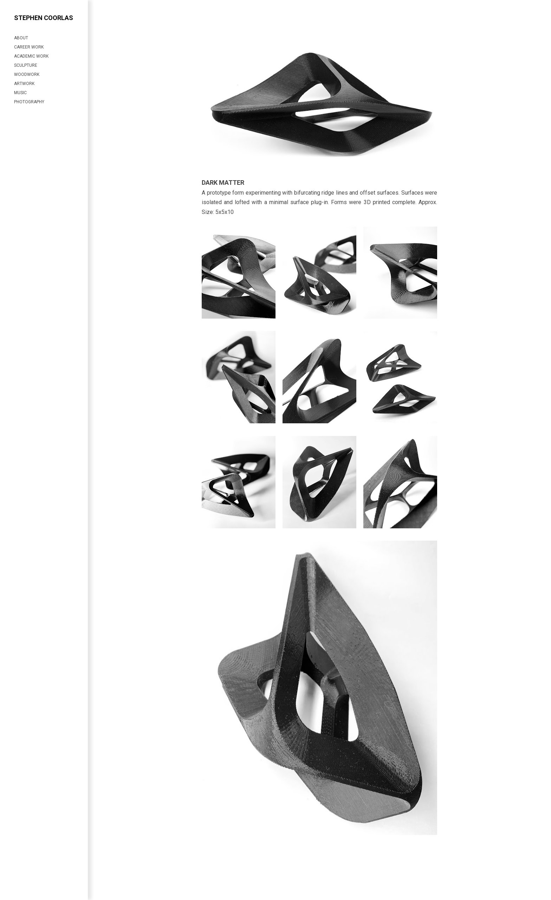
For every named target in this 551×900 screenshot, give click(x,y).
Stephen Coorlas (43, 17)
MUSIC (20, 92)
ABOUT (21, 37)
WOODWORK (26, 74)
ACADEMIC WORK (31, 56)
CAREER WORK (29, 47)
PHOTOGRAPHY (29, 101)
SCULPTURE (25, 65)
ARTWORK (24, 83)
